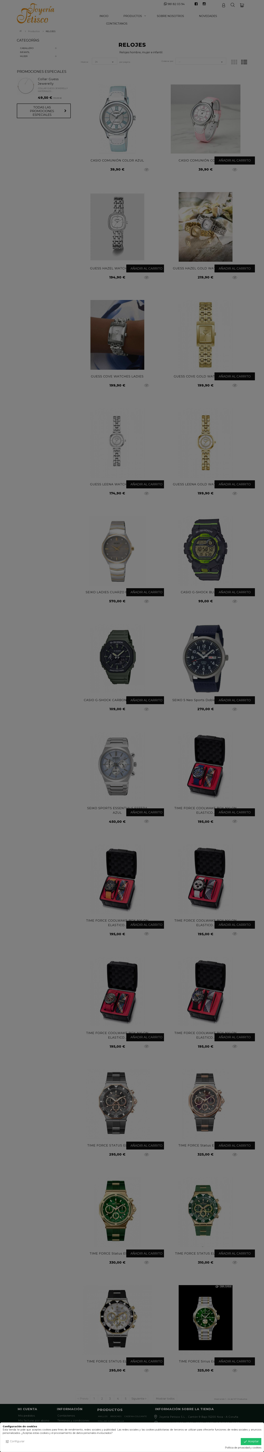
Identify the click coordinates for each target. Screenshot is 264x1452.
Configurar (15, 1442)
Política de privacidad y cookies (243, 1447)
